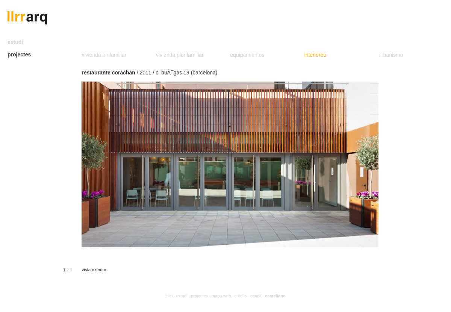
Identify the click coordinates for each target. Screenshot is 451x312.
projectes (19, 54)
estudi (15, 42)
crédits (241, 296)
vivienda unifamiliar (104, 55)
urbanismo (390, 55)
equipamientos (247, 55)
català (256, 296)
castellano (275, 296)
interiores (315, 55)
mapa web (221, 296)
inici (169, 296)
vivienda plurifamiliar (180, 55)
